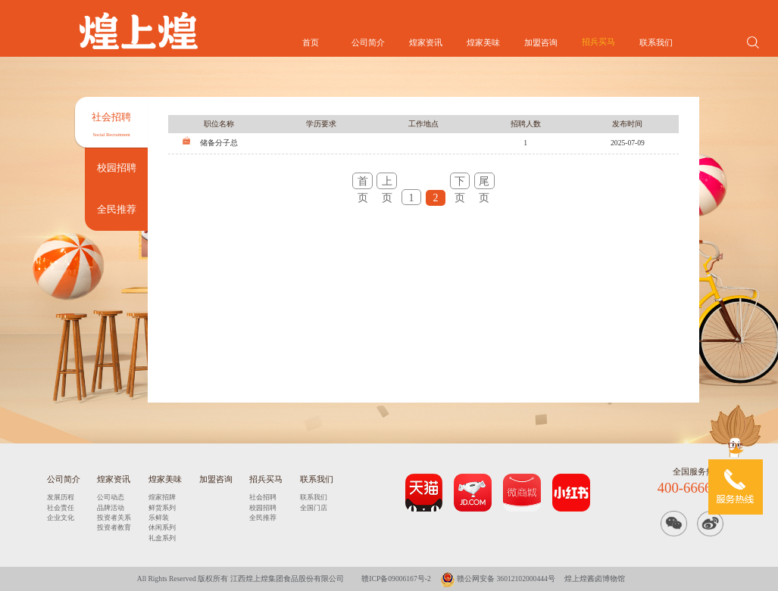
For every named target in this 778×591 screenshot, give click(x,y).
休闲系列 (162, 527)
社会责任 (60, 508)
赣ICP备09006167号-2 (395, 578)
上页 (387, 182)
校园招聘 (263, 508)
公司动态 (110, 497)
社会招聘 (263, 497)
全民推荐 (263, 517)
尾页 (484, 182)
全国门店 (313, 508)
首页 (310, 42)
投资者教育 (114, 527)
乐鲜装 (158, 517)
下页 (460, 182)
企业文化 (60, 517)
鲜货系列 (162, 508)
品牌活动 (110, 508)
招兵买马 (598, 41)
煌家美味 (483, 42)
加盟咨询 (541, 42)
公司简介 (368, 42)
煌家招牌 (162, 497)
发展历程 (60, 497)
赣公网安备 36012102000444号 (497, 578)
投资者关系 (114, 517)
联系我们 (656, 42)
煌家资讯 (425, 42)
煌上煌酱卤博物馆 (594, 578)
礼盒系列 (162, 538)
